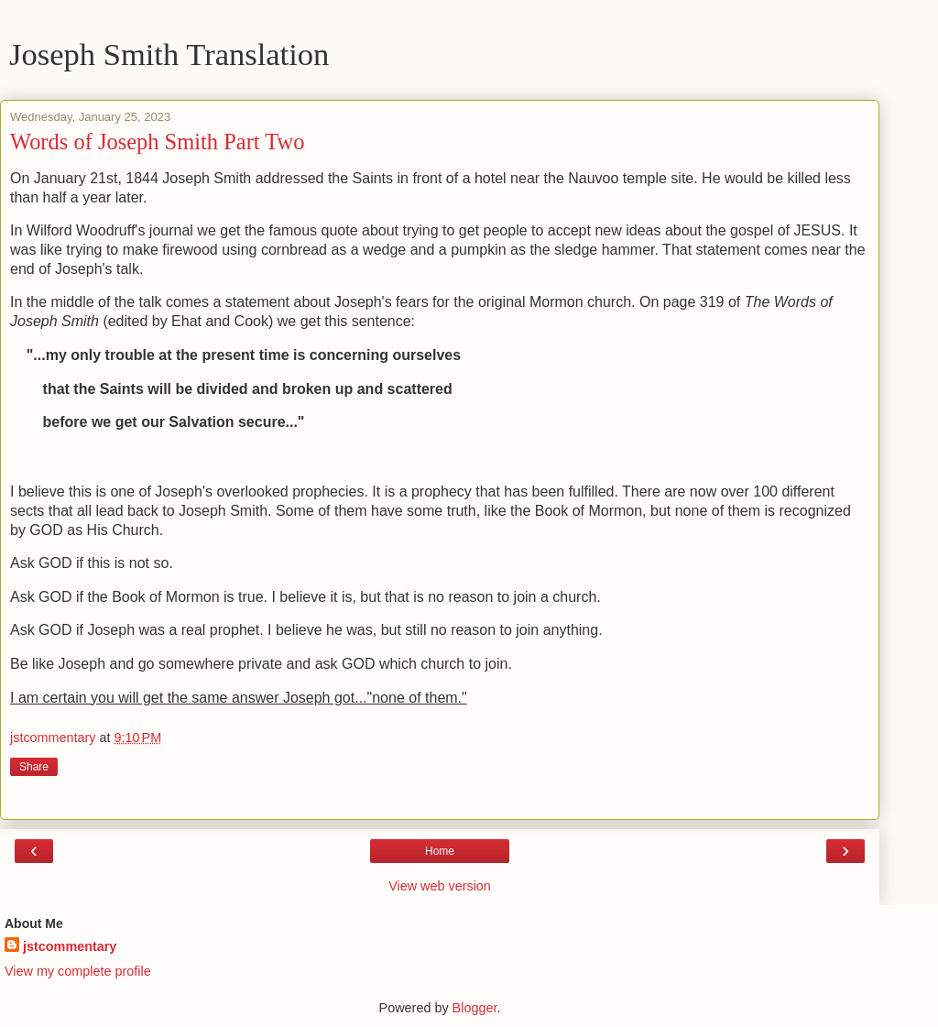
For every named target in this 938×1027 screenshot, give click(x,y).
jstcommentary (69, 946)
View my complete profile (78, 971)
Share (34, 766)
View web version (439, 886)
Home (439, 851)
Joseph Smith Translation (169, 54)
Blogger (475, 1007)
